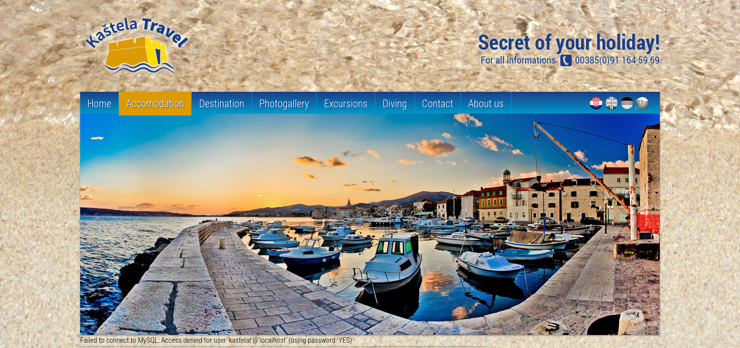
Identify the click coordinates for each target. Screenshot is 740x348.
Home (99, 104)
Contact (438, 104)
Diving (395, 104)
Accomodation (155, 104)
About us (485, 104)
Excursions (346, 104)
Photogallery (284, 104)
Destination (221, 104)
